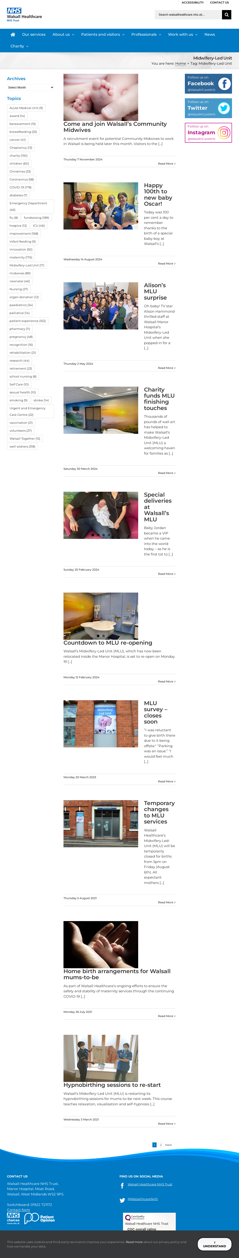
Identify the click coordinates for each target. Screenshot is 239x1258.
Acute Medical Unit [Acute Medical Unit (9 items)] (26, 108)
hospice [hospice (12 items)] (18, 225)
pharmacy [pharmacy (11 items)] (20, 329)
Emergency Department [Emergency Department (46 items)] (28, 206)
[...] (160, 143)
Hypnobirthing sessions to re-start (112, 1084)
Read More (165, 163)
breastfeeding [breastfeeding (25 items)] (23, 132)
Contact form (18, 1210)
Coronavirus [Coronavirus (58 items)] (22, 179)
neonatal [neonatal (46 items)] (20, 281)
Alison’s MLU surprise (155, 291)
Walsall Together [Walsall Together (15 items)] (25, 438)
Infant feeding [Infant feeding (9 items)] (23, 241)
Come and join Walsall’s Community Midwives (115, 126)
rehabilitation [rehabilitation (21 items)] (23, 352)
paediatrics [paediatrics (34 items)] (21, 305)
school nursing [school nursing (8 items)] (23, 376)
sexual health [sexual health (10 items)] (23, 392)
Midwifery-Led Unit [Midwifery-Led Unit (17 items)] (27, 265)
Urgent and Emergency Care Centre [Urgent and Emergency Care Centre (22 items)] (28, 411)
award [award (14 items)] (17, 116)
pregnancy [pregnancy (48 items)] (21, 337)
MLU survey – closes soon (155, 712)
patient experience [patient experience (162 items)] (28, 321)
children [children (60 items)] (19, 163)
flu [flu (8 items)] (14, 217)
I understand (214, 1244)
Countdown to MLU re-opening (107, 642)
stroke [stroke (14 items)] (41, 400)
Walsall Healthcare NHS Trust (150, 1184)
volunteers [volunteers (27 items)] (21, 430)
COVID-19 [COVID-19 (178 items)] (21, 187)
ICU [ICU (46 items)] (39, 225)
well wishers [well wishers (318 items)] (22, 446)
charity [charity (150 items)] (19, 155)
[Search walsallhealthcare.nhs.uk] (188, 14)
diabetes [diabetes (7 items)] (18, 195)
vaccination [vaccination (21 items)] (21, 422)
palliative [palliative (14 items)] (20, 313)
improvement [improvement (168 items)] (24, 233)
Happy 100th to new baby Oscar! (158, 194)
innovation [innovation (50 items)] (21, 249)
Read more (134, 1242)
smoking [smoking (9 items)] (19, 400)
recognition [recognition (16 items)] (21, 344)
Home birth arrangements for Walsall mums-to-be (117, 974)
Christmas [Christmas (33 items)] (20, 171)
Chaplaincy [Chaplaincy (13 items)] (21, 147)
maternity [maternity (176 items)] (21, 257)
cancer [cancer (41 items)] (18, 139)
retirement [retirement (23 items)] (21, 368)
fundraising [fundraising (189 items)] (36, 217)
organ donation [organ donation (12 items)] (24, 297)
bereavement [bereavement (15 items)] (23, 124)
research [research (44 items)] (19, 360)
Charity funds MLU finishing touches (159, 398)
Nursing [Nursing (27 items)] (19, 289)
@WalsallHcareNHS (143, 1199)
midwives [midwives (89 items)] (20, 273)
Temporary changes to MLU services (159, 812)
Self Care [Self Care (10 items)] (19, 384)
